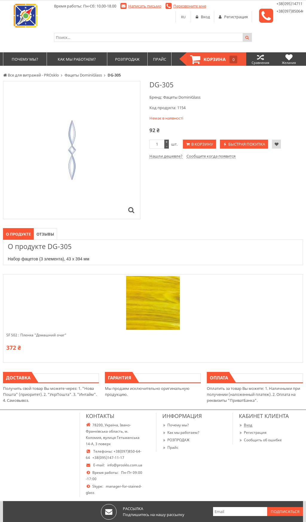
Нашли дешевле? (166, 156)
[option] (71, 150)
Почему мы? (175, 425)
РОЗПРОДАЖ (175, 439)
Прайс (170, 447)
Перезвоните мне (189, 6)
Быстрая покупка (246, 144)
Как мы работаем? (180, 432)
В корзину (202, 144)
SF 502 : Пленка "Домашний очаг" (36, 335)
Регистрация (253, 432)
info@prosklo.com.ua (124, 465)
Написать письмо (144, 6)
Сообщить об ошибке (260, 439)
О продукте (18, 234)
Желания (289, 59)
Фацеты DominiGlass (182, 97)
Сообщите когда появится (210, 156)
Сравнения (260, 59)
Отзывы (45, 234)
